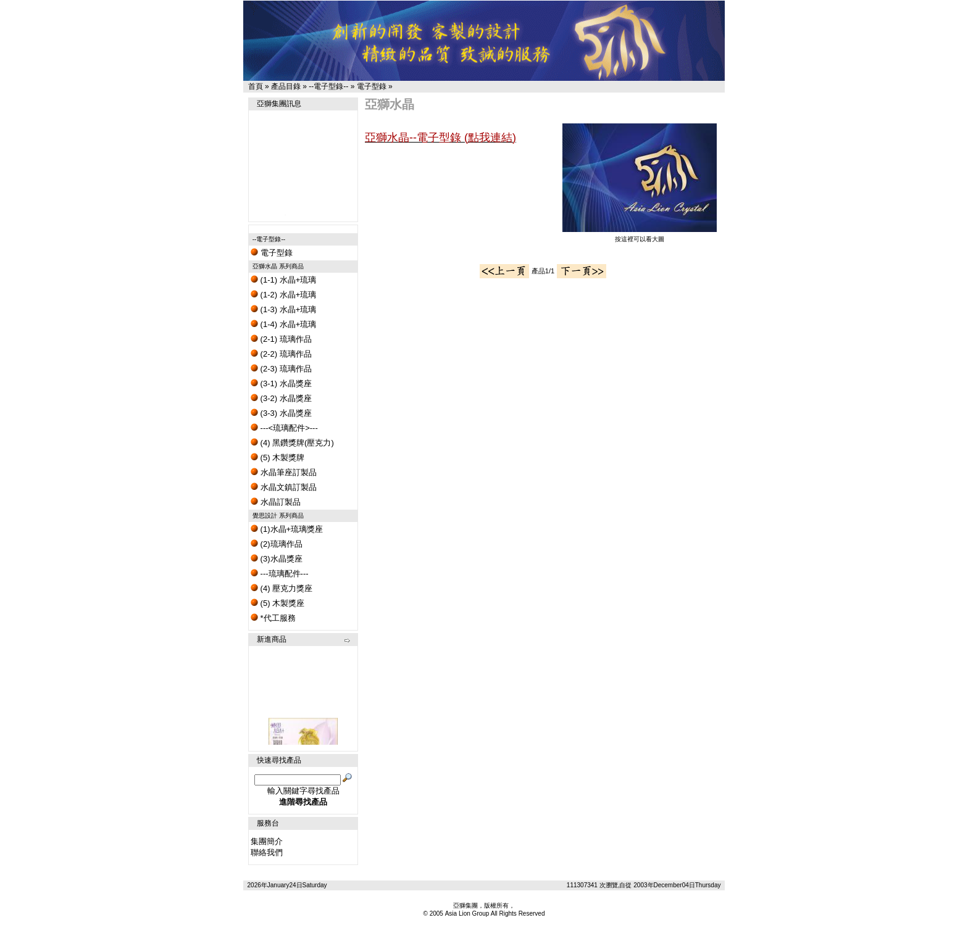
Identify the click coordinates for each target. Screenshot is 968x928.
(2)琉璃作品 (276, 544)
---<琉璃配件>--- (284, 428)
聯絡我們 (267, 852)
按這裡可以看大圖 (639, 236)
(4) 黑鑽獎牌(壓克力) (292, 442)
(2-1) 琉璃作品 (281, 339)
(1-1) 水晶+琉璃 (283, 279)
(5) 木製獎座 (277, 603)
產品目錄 (286, 86)
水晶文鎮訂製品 (284, 487)
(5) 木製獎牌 (277, 457)
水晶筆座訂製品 (284, 472)
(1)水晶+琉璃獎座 (287, 529)
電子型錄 (371, 86)
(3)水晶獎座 (276, 558)
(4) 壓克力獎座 (281, 588)
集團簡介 (267, 841)
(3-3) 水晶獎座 (281, 413)
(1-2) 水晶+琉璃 (283, 294)
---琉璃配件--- (280, 573)
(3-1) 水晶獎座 (281, 383)
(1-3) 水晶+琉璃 (283, 309)
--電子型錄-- (328, 86)
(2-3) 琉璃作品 (281, 368)
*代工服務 (273, 618)
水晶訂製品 (276, 502)
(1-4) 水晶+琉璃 (283, 324)
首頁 (255, 86)
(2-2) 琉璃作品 (281, 353)
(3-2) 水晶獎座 (281, 398)
